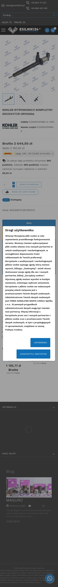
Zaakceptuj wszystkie (33, 354)
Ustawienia (40, 342)
